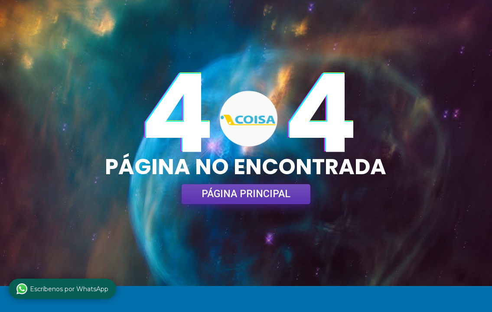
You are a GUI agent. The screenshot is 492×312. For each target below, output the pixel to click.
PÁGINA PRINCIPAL (246, 194)
